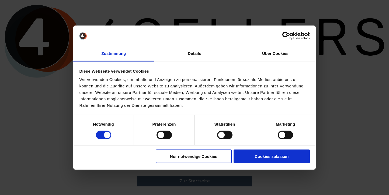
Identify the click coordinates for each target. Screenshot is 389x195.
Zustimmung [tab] (114, 53)
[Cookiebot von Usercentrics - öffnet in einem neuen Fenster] (286, 36)
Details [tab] (194, 53)
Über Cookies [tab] (275, 53)
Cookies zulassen (272, 156)
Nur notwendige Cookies (193, 156)
